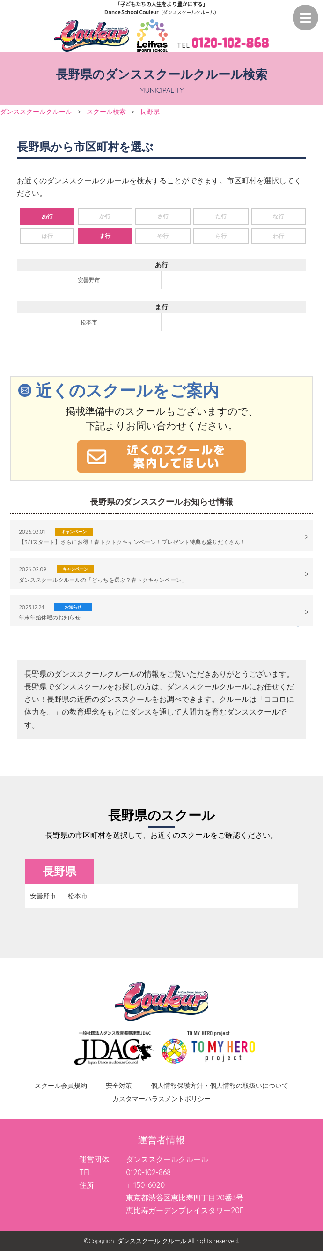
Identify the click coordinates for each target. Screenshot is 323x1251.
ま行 (104, 235)
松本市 (89, 322)
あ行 (47, 216)
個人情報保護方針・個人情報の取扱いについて (219, 1085)
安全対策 (119, 1085)
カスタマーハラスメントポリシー (161, 1099)
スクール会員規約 (61, 1085)
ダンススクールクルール (36, 111)
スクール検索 (106, 111)
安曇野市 (89, 279)
